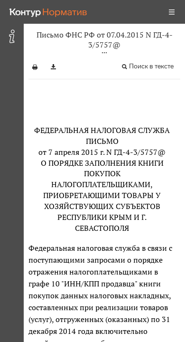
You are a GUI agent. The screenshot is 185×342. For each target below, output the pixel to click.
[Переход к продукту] (48, 12)
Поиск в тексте (151, 66)
